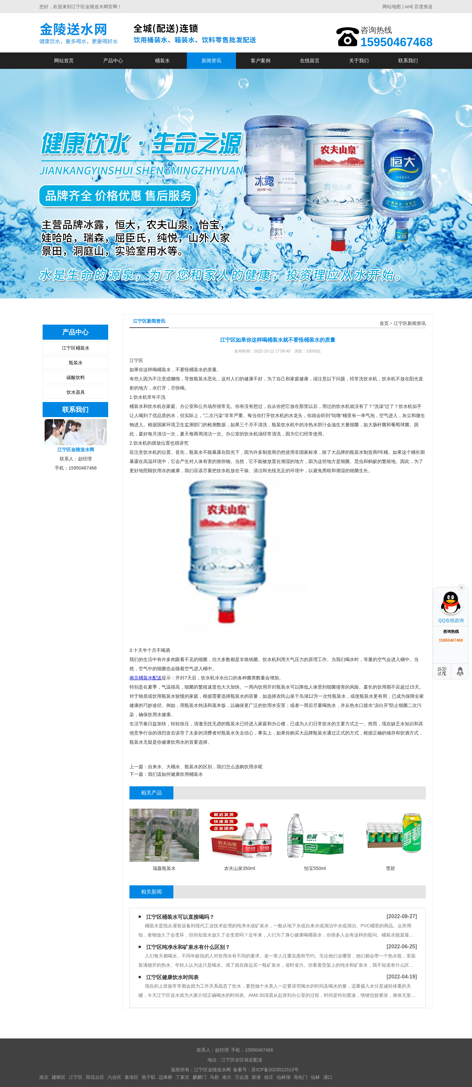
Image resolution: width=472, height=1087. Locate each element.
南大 (226, 1077)
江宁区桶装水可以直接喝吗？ (180, 917)
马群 (214, 1077)
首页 (384, 323)
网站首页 (64, 60)
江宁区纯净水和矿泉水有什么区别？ (188, 947)
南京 (44, 1077)
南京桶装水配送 (145, 677)
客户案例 (260, 60)
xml (408, 6)
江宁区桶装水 (75, 348)
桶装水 (162, 60)
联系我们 (408, 60)
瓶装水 (76, 362)
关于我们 (359, 60)
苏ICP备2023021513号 (274, 1069)
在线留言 (310, 60)
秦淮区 (131, 1077)
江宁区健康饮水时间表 (172, 977)
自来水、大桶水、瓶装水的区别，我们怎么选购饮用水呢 (205, 766)
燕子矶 (148, 1077)
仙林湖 (283, 1077)
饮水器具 (76, 392)
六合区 (114, 1077)
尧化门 (300, 1077)
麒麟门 (199, 1077)
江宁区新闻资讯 (410, 323)
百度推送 (423, 6)
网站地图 (392, 6)
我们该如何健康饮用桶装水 (175, 774)
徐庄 (268, 1077)
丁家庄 (182, 1077)
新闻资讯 (211, 60)
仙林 (315, 1077)
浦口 (327, 1077)
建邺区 (59, 1077)
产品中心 (113, 60)
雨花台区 (95, 1077)
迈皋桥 (165, 1077)
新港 (256, 1077)
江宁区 (76, 1077)
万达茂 (241, 1077)
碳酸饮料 (76, 377)
